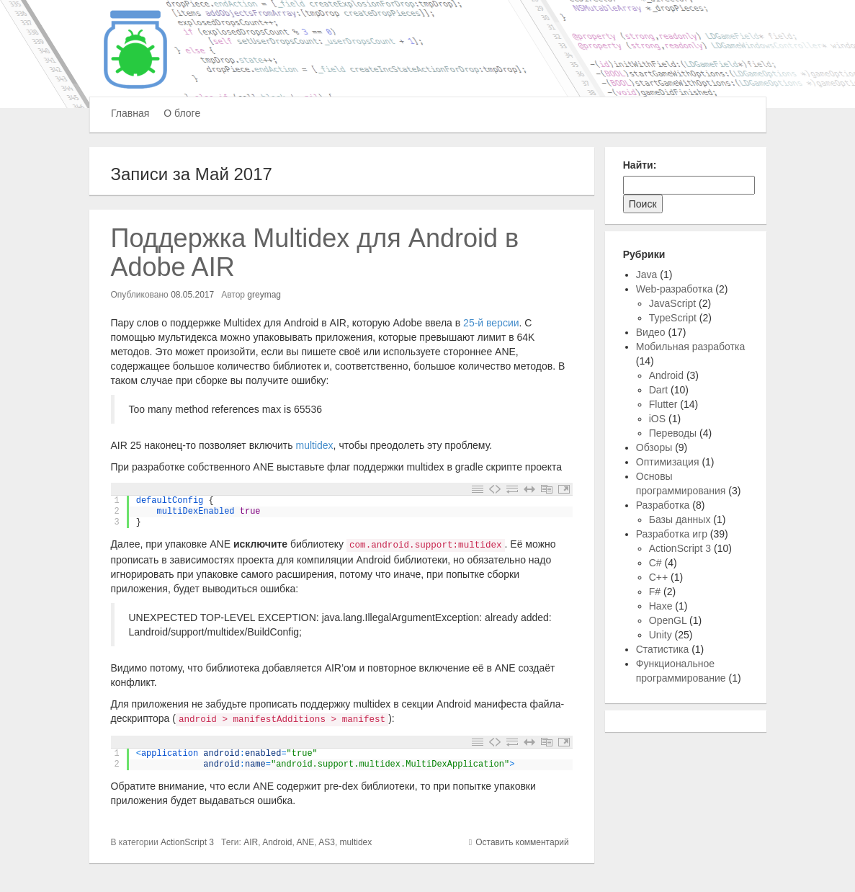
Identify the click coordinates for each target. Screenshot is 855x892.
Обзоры (654, 447)
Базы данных (680, 519)
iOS (657, 418)
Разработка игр (671, 534)
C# (655, 562)
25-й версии (491, 323)
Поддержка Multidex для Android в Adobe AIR (315, 252)
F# (655, 591)
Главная (130, 113)
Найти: (640, 165)
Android (277, 842)
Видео (651, 332)
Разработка (663, 505)
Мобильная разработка (690, 346)
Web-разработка (674, 289)
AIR (250, 842)
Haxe (661, 606)
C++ (658, 577)
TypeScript (673, 318)
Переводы (673, 433)
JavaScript (672, 303)
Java (647, 274)
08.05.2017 (192, 295)
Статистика (662, 649)
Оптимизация (667, 462)
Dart (658, 390)
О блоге (182, 113)
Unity (660, 635)
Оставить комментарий (522, 842)
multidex (314, 445)
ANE (306, 842)
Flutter (663, 404)
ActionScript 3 (187, 842)
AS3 (326, 842)
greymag (264, 295)
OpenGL (667, 620)
